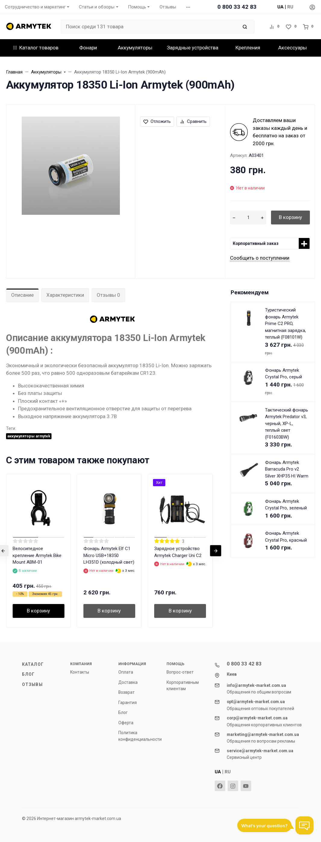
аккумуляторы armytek (28, 436)
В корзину (290, 217)
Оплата (125, 672)
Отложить (157, 121)
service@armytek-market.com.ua (260, 750)
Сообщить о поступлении (259, 258)
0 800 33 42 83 (237, 6)
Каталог (33, 664)
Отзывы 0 (108, 295)
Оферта (125, 722)
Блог (28, 674)
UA (280, 7)
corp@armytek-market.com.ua (257, 717)
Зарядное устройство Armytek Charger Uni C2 (177, 552)
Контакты (79, 672)
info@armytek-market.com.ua (256, 685)
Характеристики (65, 295)
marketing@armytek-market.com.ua (263, 734)
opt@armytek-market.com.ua (256, 701)
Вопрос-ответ (180, 672)
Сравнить (193, 121)
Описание (22, 295)
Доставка (128, 682)
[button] (188, 7)
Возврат (126, 692)
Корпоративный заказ (256, 243)
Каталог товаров (35, 48)
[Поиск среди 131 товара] (149, 27)
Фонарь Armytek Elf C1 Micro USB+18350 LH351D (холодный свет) (108, 555)
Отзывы (32, 684)
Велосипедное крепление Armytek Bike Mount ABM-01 (37, 555)
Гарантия (127, 702)
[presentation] (215, 550)
